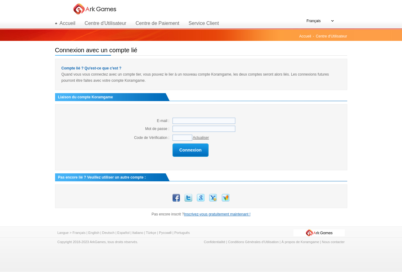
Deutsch (108, 233)
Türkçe (151, 233)
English (93, 233)
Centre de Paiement (157, 23)
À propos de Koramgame (300, 242)
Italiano (137, 233)
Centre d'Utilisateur (105, 23)
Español (123, 233)
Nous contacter (333, 242)
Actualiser (201, 138)
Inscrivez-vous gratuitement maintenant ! (217, 214)
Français (79, 233)
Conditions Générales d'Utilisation (253, 242)
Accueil (305, 36)
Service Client (204, 23)
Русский (165, 233)
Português (182, 233)
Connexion (190, 150)
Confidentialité (214, 242)
